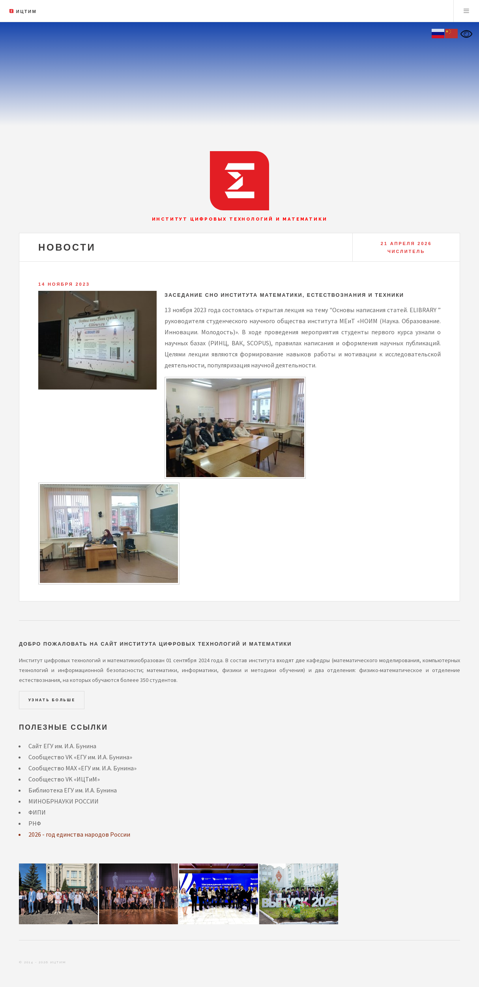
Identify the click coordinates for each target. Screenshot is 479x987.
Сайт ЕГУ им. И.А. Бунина (62, 746)
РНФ (34, 823)
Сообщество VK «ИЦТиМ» (64, 779)
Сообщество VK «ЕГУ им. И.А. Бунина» (80, 757)
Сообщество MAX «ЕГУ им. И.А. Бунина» (82, 768)
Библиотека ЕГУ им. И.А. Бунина (72, 790)
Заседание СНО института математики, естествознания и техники (284, 295)
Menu (466, 11)
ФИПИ (37, 812)
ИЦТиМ (26, 11)
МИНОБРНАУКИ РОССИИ (63, 801)
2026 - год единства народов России (79, 834)
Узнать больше (51, 700)
